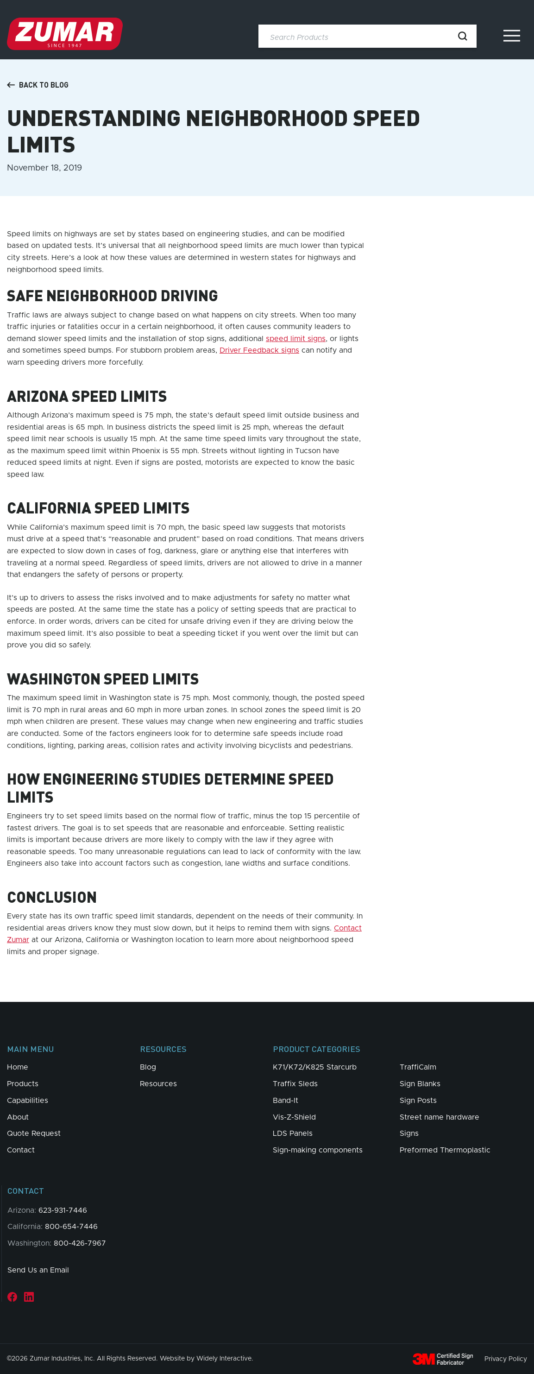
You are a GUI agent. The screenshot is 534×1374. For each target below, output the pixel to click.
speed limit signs (296, 338)
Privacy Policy (505, 1358)
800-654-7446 (71, 1226)
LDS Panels (293, 1133)
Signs (409, 1133)
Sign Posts (418, 1100)
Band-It (285, 1100)
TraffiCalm (418, 1067)
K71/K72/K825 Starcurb (315, 1067)
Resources (158, 1084)
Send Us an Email (38, 1270)
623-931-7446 (62, 1210)
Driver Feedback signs (259, 350)
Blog (148, 1067)
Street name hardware (439, 1117)
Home (17, 1067)
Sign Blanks (420, 1084)
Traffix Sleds (295, 1084)
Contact (21, 1150)
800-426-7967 (80, 1243)
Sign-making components (318, 1150)
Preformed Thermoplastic (445, 1150)
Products (22, 1084)
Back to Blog (38, 84)
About (18, 1117)
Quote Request (34, 1133)
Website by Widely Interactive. (206, 1358)
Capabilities (27, 1100)
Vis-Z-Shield (294, 1117)
